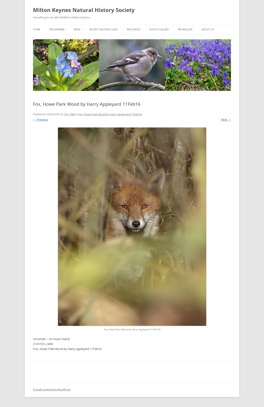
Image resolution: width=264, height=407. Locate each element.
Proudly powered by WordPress (52, 389)
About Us (208, 29)
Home (36, 29)
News (77, 29)
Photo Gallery (159, 29)
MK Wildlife (185, 29)
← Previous (40, 119)
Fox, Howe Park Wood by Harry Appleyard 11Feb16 (109, 114)
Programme (57, 29)
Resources (133, 29)
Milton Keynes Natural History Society (84, 10)
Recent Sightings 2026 (103, 29)
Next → (226, 119)
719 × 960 (69, 114)
